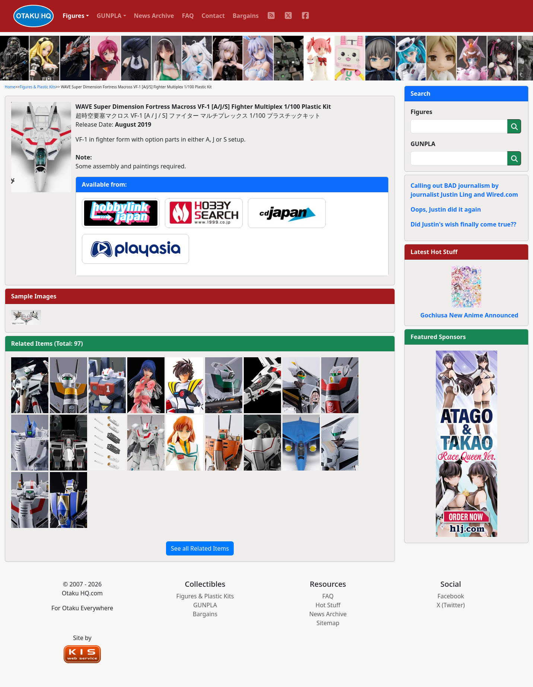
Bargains (246, 16)
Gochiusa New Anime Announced (469, 315)
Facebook (450, 596)
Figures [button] (73, 16)
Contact (213, 16)
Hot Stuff (328, 605)
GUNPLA (423, 144)
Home (10, 86)
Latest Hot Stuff (434, 252)
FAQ (188, 16)
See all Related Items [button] (200, 548)
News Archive (154, 16)
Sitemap (327, 623)
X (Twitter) (451, 605)
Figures (422, 112)
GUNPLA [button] (109, 16)
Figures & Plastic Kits (38, 86)
